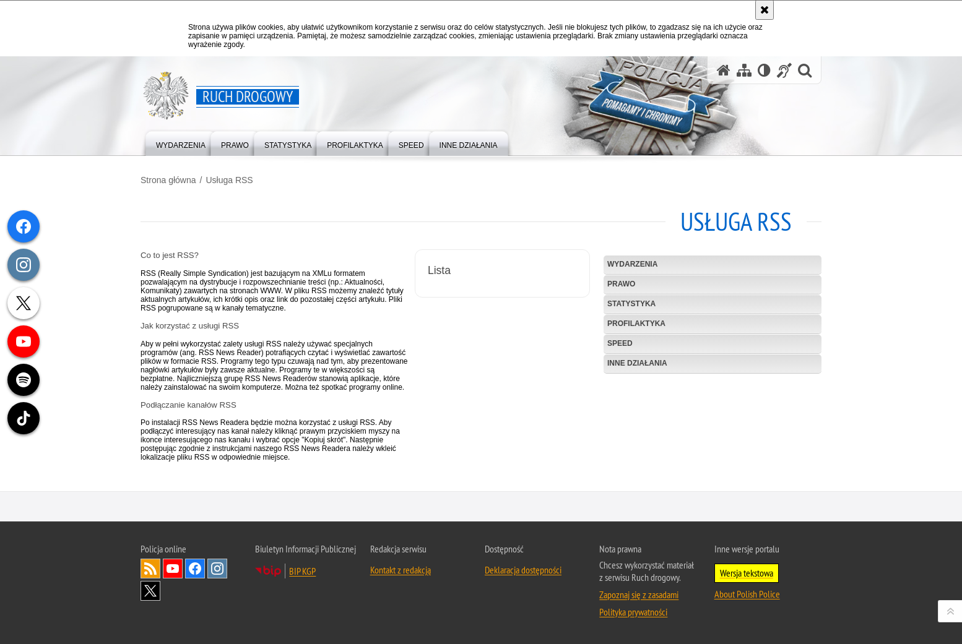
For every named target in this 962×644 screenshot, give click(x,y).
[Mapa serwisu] (744, 70)
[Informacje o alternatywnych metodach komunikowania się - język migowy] (784, 70)
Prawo (621, 284)
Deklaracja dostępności (523, 589)
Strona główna (168, 180)
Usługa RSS (229, 180)
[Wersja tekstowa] (764, 70)
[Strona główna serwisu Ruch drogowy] (723, 70)
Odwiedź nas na (173, 588)
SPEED (620, 343)
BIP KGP (302, 591)
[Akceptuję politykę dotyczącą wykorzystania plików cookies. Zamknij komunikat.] (764, 10)
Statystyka (631, 303)
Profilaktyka (636, 323)
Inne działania (637, 363)
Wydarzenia (632, 264)
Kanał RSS (150, 588)
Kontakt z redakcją (400, 589)
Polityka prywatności (633, 631)
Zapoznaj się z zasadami (638, 614)
